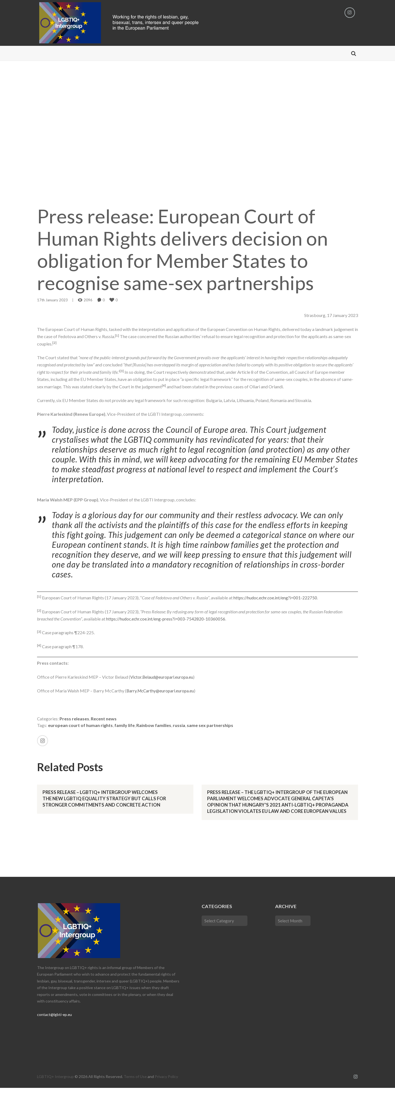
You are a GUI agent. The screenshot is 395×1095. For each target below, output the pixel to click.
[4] (164, 386)
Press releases (74, 719)
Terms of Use (135, 1083)
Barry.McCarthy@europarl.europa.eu (161, 691)
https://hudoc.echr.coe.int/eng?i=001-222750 (276, 598)
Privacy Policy (166, 1083)
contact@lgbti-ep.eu (54, 1021)
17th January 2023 (52, 300)
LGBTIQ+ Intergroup (55, 1083)
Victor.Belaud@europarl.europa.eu (162, 677)
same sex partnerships (210, 726)
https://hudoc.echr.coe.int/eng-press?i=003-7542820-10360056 (166, 619)
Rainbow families (153, 726)
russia (179, 726)
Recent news (104, 719)
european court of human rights (80, 726)
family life (124, 726)
